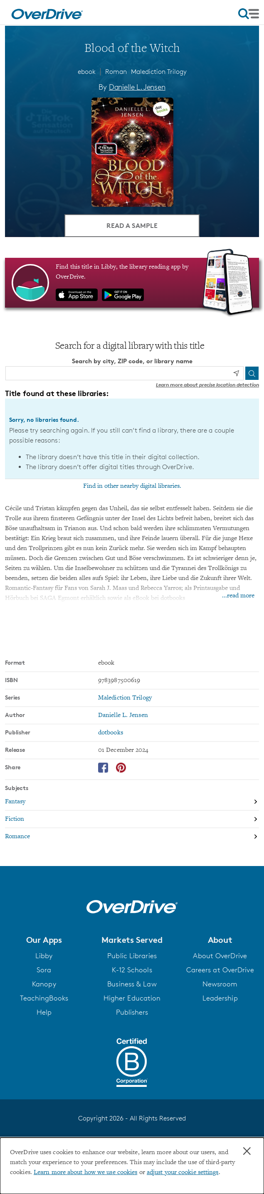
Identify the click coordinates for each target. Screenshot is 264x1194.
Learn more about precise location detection (207, 385)
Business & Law (131, 984)
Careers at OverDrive (220, 970)
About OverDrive (220, 956)
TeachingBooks (44, 998)
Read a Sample (132, 225)
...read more (238, 595)
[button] (44, 940)
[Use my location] (236, 373)
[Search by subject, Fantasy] (132, 802)
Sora (44, 970)
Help (44, 1012)
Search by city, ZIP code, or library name (132, 361)
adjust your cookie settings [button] (183, 1172)
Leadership (220, 998)
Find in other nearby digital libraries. (132, 486)
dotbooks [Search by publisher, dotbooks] (110, 732)
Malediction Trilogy (159, 72)
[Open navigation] (248, 13)
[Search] (252, 373)
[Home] (47, 12)
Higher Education (132, 998)
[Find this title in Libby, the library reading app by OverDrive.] (132, 283)
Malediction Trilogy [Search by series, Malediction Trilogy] (125, 698)
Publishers (132, 1012)
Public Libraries (132, 956)
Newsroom (220, 984)
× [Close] (247, 1151)
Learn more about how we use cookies (86, 1172)
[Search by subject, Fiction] (132, 819)
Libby (44, 956)
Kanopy (44, 984)
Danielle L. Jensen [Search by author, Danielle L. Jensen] (137, 86)
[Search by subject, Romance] (132, 836)
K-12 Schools (132, 970)
